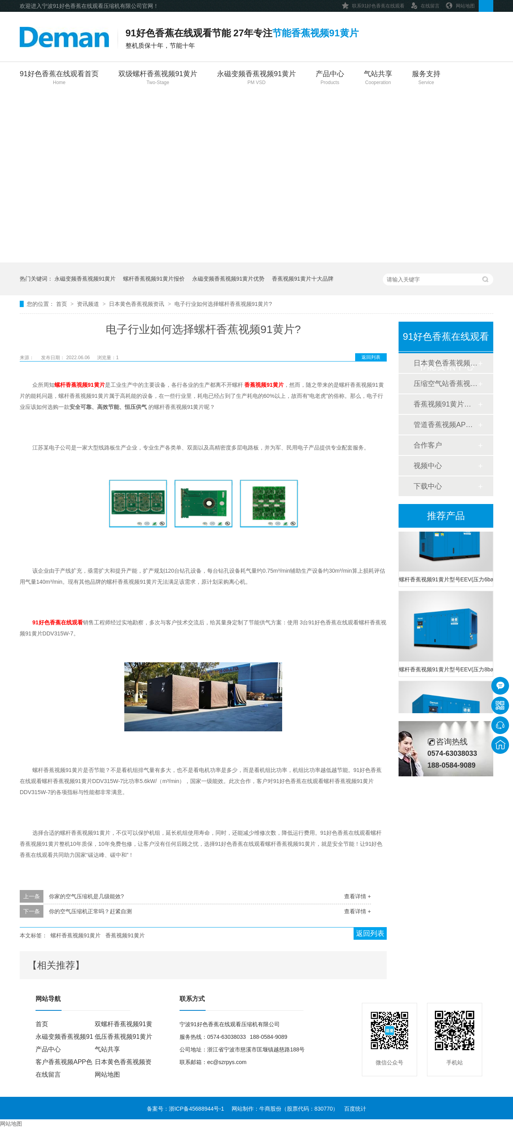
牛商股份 (270, 1109)
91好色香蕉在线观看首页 (59, 78)
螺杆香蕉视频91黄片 (76, 935)
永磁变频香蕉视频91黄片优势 (228, 278)
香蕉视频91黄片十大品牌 (302, 278)
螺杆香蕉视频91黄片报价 (154, 278)
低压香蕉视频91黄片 (123, 1036)
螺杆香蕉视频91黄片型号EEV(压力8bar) (446, 670)
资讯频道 (89, 304)
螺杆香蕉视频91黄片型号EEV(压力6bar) (446, 580)
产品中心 (330, 78)
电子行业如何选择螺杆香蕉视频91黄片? (223, 304)
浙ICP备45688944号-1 (196, 1109)
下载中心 (428, 486)
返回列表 (370, 357)
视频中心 (428, 466)
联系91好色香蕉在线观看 (373, 4)
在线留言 (425, 4)
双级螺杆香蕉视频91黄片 (157, 78)
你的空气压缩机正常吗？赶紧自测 (90, 911)
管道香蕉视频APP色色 (445, 425)
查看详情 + (357, 896)
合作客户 (428, 445)
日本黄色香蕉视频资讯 (137, 304)
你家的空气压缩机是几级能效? (86, 896)
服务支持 (426, 78)
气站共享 (378, 78)
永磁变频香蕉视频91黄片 (256, 78)
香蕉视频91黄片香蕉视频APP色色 (445, 404)
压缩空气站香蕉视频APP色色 (445, 384)
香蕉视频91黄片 (125, 935)
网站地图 (460, 4)
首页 (62, 304)
